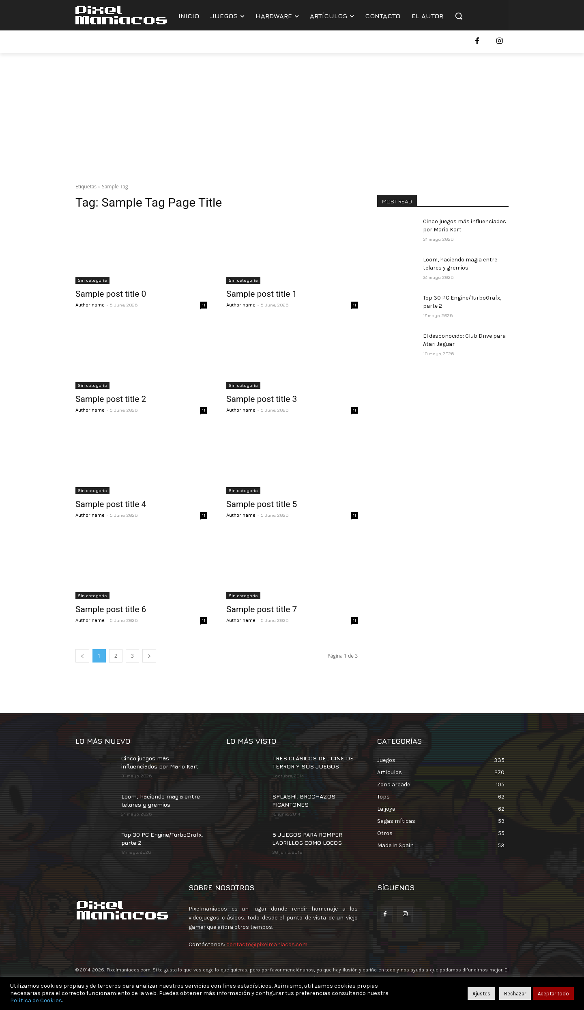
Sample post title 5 (261, 504)
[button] (458, 16)
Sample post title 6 (110, 609)
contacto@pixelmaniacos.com (266, 944)
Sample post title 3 (261, 399)
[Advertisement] (292, 113)
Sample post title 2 (110, 399)
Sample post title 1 (261, 294)
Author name (90, 304)
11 (203, 304)
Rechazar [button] (515, 994)
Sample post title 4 (110, 504)
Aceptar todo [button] (553, 994)
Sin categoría (92, 280)
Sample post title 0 (110, 294)
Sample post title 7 (261, 609)
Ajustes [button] (481, 994)
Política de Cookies (36, 1000)
